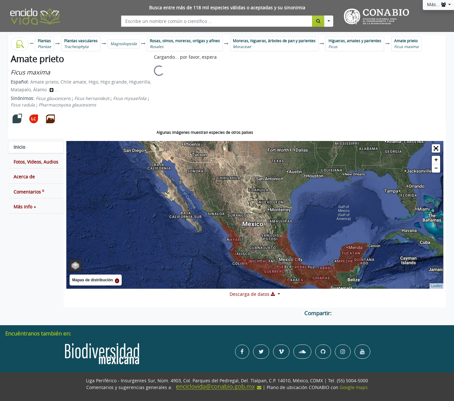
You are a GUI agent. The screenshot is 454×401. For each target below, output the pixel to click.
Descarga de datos (253, 294)
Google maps (354, 387)
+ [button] (436, 160)
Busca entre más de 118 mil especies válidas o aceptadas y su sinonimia (227, 7)
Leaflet (436, 286)
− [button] (436, 168)
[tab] (36, 147)
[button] (36, 207)
